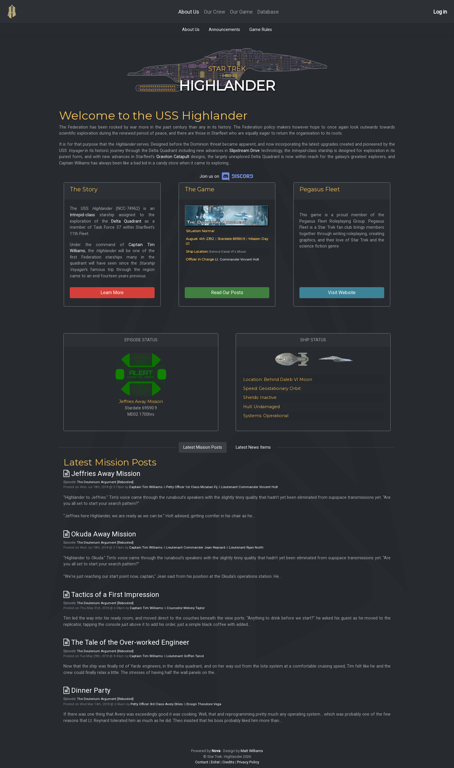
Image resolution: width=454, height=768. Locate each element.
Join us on (227, 176)
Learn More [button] (112, 292)
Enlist (215, 762)
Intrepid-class (82, 214)
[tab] (203, 447)
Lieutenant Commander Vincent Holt (249, 487)
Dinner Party (86, 690)
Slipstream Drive (244, 150)
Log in (440, 12)
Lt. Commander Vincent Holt (237, 259)
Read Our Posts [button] (227, 292)
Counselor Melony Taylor (186, 608)
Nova (216, 751)
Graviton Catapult (172, 156)
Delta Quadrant (126, 221)
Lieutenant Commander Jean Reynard (195, 547)
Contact (201, 762)
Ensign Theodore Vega (203, 704)
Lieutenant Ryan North (246, 547)
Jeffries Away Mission (141, 401)
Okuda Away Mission (99, 534)
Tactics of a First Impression (111, 595)
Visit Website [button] (342, 292)
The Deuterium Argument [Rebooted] (105, 482)
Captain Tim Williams (145, 487)
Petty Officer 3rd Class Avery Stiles (157, 704)
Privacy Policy (248, 762)
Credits (228, 762)
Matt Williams (252, 751)
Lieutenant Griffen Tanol (185, 656)
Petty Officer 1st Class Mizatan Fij (191, 487)
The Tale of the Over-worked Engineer (126, 642)
